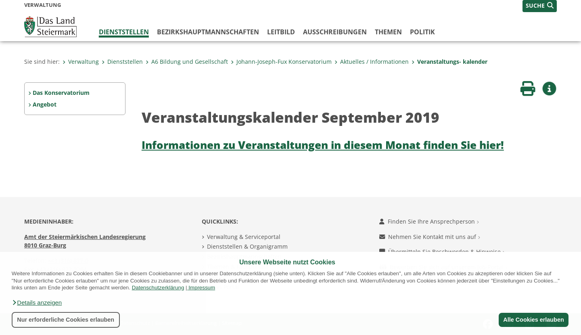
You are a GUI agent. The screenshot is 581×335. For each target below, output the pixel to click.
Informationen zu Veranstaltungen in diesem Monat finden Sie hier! (323, 145)
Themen (388, 31)
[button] (37, 302)
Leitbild (281, 31)
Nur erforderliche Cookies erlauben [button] (65, 319)
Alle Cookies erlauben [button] (533, 319)
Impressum (201, 288)
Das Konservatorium (61, 92)
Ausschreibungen (335, 31)
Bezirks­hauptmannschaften (208, 31)
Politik (422, 31)
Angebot (44, 104)
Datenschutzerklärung (158, 288)
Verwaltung (81, 61)
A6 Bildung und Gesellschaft (187, 61)
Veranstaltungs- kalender (449, 61)
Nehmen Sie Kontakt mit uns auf (429, 237)
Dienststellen (124, 31)
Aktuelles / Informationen (371, 61)
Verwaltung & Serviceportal (243, 237)
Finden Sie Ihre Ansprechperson (429, 221)
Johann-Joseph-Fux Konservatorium (281, 61)
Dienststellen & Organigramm (247, 246)
